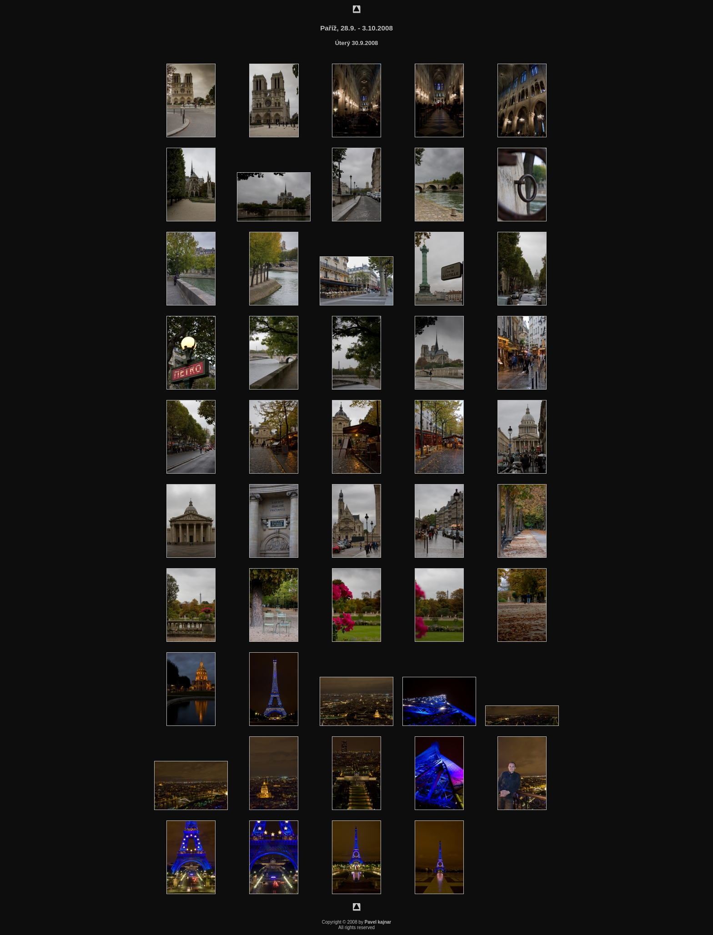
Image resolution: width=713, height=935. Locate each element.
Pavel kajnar (378, 922)
